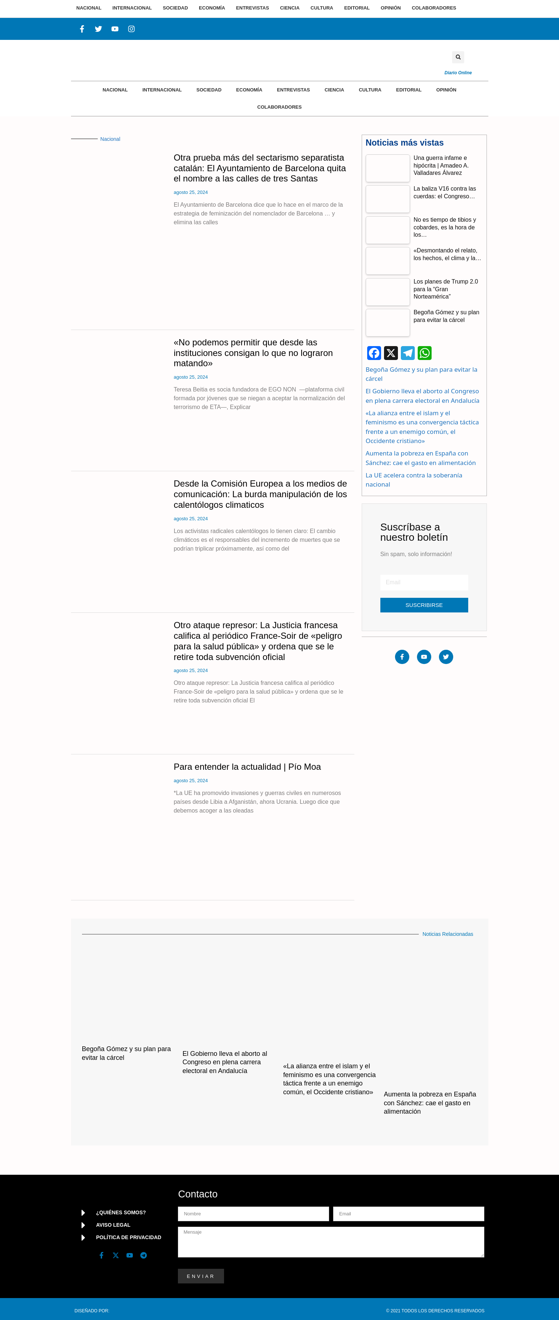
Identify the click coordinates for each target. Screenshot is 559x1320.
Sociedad (208, 90)
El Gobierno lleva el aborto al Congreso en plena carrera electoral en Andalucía (225, 1062)
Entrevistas (293, 90)
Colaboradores (279, 107)
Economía (249, 90)
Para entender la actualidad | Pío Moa (247, 767)
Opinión (446, 90)
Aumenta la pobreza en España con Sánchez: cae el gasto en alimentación (430, 1103)
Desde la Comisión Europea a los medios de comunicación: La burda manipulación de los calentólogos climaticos (260, 494)
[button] (458, 57)
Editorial (409, 90)
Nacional (115, 90)
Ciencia (334, 90)
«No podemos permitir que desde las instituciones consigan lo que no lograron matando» (253, 352)
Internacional (162, 90)
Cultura (370, 90)
